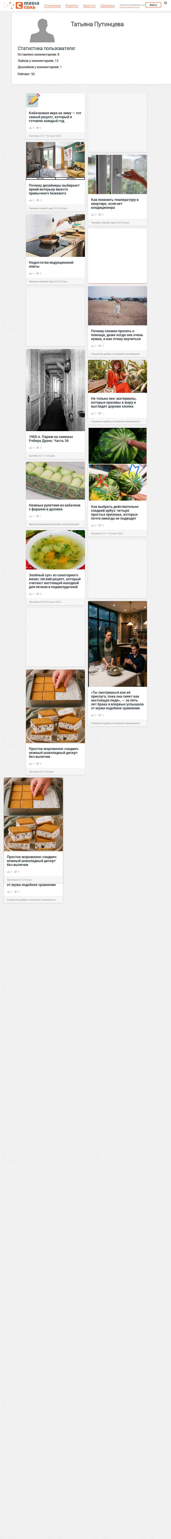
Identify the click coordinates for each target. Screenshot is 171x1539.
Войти (153, 5)
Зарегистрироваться (132, 5)
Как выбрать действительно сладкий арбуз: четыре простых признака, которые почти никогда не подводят (115, 512)
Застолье (34, 135)
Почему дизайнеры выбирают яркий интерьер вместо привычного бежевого (54, 189)
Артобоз (33, 455)
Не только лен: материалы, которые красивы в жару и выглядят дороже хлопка (114, 402)
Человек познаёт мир (41, 208)
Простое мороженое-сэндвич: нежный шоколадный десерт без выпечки (54, 752)
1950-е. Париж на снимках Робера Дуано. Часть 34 (51, 438)
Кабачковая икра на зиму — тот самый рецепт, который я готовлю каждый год (55, 117)
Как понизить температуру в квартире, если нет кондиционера (115, 203)
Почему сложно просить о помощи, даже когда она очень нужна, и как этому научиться (117, 335)
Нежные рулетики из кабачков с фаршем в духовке (54, 507)
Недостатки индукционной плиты (51, 264)
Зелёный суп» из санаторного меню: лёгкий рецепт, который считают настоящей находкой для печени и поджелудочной (55, 581)
